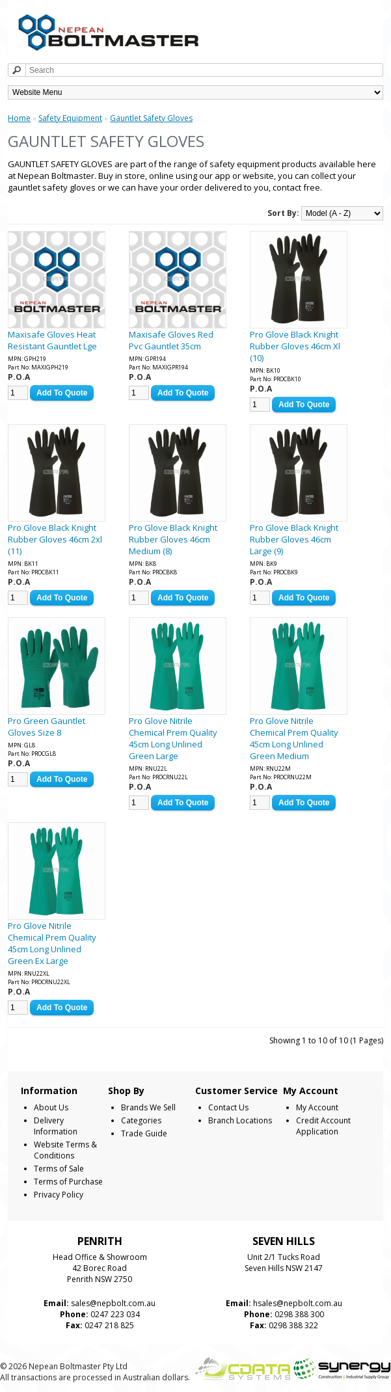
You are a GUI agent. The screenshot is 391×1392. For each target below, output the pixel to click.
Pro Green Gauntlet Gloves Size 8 (46, 726)
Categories (141, 1120)
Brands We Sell (148, 1107)
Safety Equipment (70, 118)
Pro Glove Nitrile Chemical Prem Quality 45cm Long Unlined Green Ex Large (52, 943)
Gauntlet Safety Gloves (151, 118)
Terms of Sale (59, 1168)
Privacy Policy (58, 1194)
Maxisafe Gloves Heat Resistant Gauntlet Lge (52, 340)
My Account (317, 1107)
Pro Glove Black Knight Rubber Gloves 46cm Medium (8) (173, 539)
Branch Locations (240, 1120)
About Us (51, 1107)
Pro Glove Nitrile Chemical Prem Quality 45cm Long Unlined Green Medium (294, 738)
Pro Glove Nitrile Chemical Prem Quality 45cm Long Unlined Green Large (173, 738)
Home (19, 118)
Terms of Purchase (68, 1181)
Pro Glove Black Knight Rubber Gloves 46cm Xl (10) (295, 346)
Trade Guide (144, 1133)
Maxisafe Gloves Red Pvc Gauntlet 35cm (171, 340)
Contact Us (228, 1107)
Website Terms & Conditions (65, 1150)
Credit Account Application (323, 1126)
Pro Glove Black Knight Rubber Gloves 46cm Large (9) (294, 539)
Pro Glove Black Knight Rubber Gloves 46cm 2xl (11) (55, 539)
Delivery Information (55, 1126)
